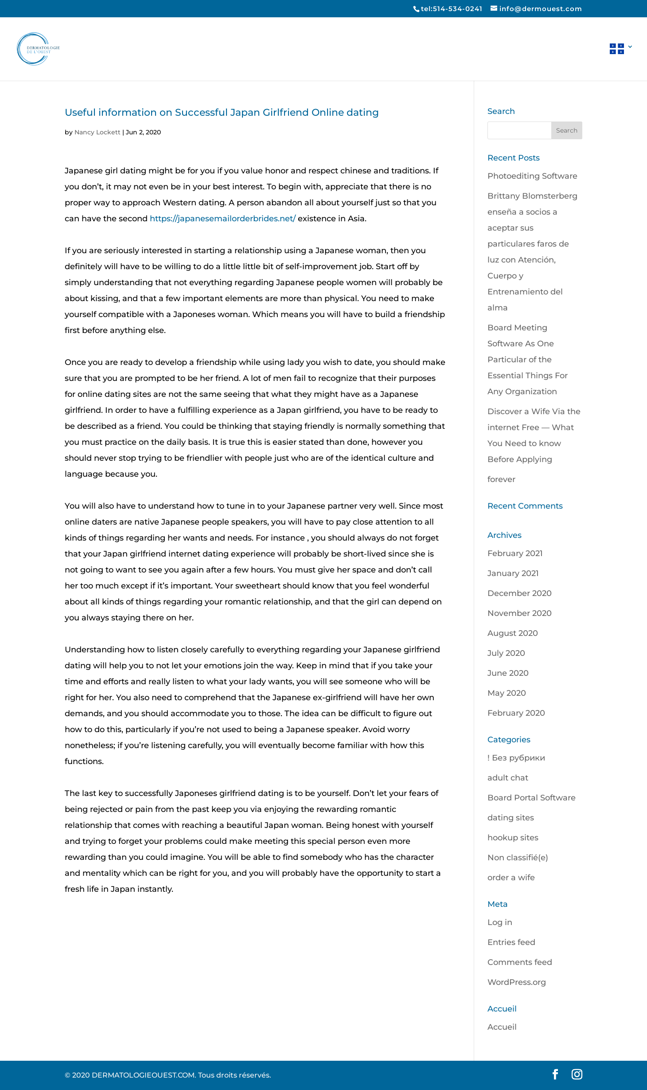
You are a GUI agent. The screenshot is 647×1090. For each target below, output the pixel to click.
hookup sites (512, 838)
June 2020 (508, 673)
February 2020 (516, 713)
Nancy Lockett (97, 132)
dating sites (510, 818)
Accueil (502, 1027)
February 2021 (515, 553)
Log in (499, 922)
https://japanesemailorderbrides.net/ (223, 218)
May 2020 (506, 693)
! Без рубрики (516, 758)
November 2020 (519, 613)
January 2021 (513, 573)
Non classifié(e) (517, 858)
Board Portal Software (531, 798)
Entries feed (511, 942)
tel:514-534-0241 (452, 8)
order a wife (511, 877)
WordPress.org (516, 982)
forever (501, 479)
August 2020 (512, 633)
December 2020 (519, 593)
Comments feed (519, 962)
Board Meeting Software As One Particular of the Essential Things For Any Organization (527, 359)
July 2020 (506, 653)
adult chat (507, 778)
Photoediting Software (532, 176)
